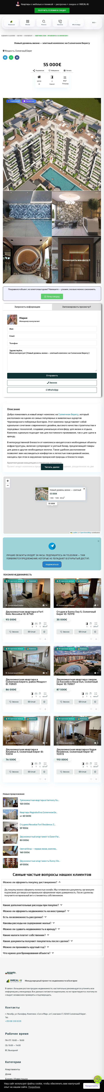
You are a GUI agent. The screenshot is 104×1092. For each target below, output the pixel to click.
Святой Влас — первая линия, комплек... (38, 849)
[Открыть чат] (98, 1079)
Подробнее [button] (34, 1087)
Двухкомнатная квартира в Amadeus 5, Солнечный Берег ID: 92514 (24, 751)
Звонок (52, 383)
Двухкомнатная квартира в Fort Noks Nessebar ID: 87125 (24, 612)
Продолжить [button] (91, 1086)
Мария (23, 317)
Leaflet (73, 532)
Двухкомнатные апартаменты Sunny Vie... (40, 861)
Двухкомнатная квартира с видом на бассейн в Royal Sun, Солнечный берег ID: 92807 (77, 681)
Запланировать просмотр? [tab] (76, 307)
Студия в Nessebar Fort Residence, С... (37, 824)
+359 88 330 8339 (13, 1021)
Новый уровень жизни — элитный (65, 490)
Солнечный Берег (23, 51)
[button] (5, 57)
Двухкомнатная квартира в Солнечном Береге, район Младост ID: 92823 (26, 681)
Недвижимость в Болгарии (8, 35)
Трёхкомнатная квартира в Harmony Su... (39, 800)
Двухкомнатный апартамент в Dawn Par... (40, 837)
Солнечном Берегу (68, 414)
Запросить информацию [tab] (27, 307)
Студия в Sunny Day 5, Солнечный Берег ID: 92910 (76, 612)
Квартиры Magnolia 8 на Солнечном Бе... (38, 812)
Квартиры (19, 35)
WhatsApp (52, 390)
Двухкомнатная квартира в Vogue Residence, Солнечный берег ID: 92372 (76, 751)
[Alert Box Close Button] (98, 541)
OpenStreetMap (85, 532)
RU (93, 23)
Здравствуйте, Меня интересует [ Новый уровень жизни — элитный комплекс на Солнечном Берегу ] (52, 360)
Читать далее (52, 467)
